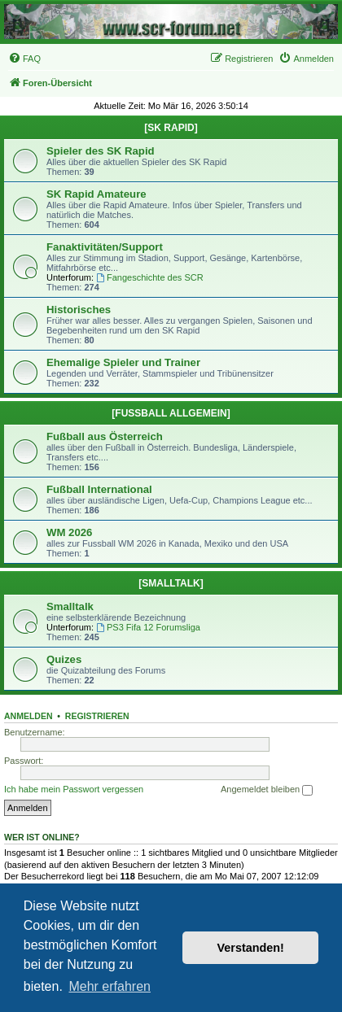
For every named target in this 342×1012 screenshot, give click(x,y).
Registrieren (97, 716)
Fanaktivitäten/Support (104, 247)
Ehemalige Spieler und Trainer (123, 362)
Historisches (78, 309)
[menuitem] (24, 58)
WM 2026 (69, 532)
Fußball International (99, 489)
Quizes (63, 659)
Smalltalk (70, 606)
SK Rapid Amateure (96, 194)
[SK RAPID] (170, 127)
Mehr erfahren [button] (109, 986)
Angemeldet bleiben (267, 790)
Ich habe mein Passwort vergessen (73, 789)
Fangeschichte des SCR (149, 277)
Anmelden (28, 716)
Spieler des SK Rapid (100, 151)
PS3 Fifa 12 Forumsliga (148, 627)
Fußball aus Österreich (104, 436)
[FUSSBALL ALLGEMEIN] (171, 413)
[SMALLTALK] (171, 583)
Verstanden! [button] (250, 947)
